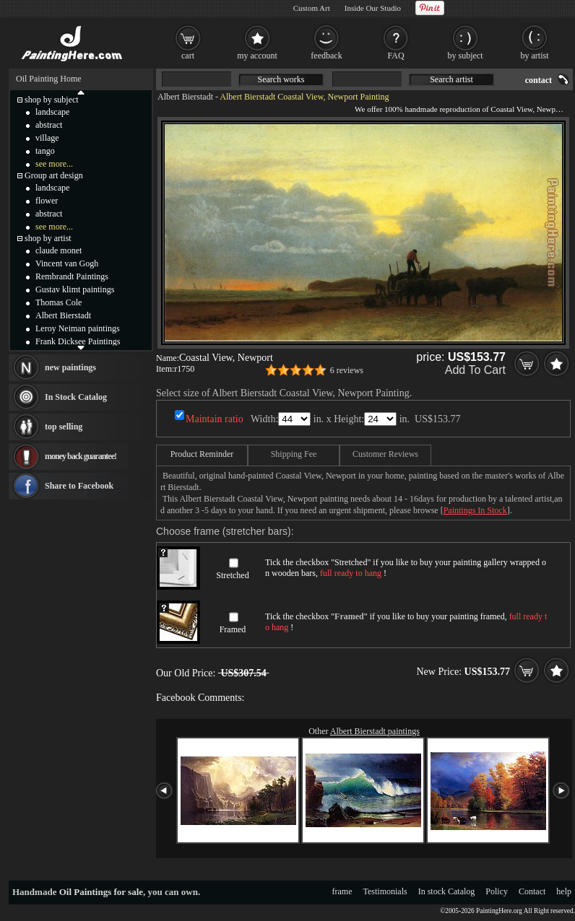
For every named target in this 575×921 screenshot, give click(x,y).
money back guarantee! (80, 456)
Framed (233, 629)
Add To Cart (475, 370)
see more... (54, 164)
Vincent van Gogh (66, 263)
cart (187, 56)
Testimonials (385, 891)
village (47, 138)
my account (257, 56)
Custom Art (311, 8)
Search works (281, 79)
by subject (465, 56)
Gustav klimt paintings (74, 289)
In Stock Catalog (76, 397)
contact (538, 80)
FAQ (395, 56)
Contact (532, 891)
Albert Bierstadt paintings (375, 731)
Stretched (232, 575)
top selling (63, 427)
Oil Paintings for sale (101, 891)
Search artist (451, 79)
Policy (496, 891)
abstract (48, 125)
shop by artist (48, 238)
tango (45, 151)
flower (46, 201)
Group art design (54, 175)
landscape (52, 112)
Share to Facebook (79, 486)
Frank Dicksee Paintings (77, 341)
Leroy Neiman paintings (77, 328)
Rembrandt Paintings (71, 276)
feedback (326, 56)
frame (342, 891)
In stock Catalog (446, 891)
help (563, 891)
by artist (535, 56)
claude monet (58, 250)
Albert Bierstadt (185, 97)
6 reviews (346, 370)
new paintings (70, 367)
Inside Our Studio (373, 8)
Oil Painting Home (49, 79)
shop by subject (52, 100)
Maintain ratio (214, 419)
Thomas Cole (58, 302)
